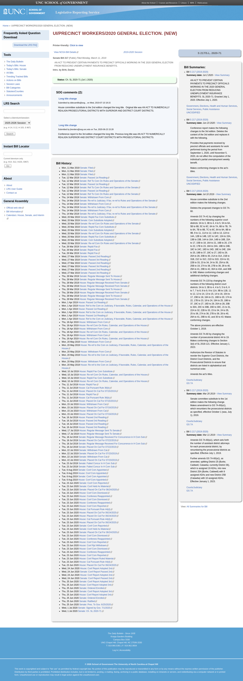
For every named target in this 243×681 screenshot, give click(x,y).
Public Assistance (211, 109)
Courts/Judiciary (194, 380)
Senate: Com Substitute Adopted (97, 220)
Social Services (193, 109)
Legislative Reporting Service (77, 12)
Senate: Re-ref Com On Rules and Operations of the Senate (110, 223)
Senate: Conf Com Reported (94, 483)
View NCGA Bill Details (66, 52)
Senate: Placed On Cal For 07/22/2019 (98, 440)
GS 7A (189, 383)
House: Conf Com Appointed (93, 473)
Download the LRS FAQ (25, 45)
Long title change (68, 98)
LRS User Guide (14, 189)
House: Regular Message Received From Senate (104, 282)
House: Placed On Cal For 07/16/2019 (98, 407)
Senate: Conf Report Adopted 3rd (96, 581)
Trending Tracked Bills (17, 76)
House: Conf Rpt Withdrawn (94, 545)
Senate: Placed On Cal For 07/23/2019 (99, 453)
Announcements (14, 95)
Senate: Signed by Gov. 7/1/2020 (95, 608)
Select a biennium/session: (17, 118)
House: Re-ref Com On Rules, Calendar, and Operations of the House (114, 325)
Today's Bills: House (16, 65)
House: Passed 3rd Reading (93, 420)
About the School (148, 3)
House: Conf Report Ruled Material (97, 558)
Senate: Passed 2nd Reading (95, 256)
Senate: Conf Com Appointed (93, 470)
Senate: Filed (87, 168)
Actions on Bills (13, 80)
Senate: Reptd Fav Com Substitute (98, 217)
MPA (192, 3)
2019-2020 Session (132, 52)
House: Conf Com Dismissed (94, 493)
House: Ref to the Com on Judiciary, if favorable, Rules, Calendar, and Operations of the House (125, 305)
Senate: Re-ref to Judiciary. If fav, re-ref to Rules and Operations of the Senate (118, 200)
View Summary (222, 75)
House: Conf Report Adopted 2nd (97, 568)
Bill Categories (13, 87)
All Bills (9, 73)
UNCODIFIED (193, 112)
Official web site (15, 208)
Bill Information (14, 211)
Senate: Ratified (88, 601)
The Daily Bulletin (14, 61)
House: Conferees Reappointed (95, 496)
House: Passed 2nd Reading (94, 417)
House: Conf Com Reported (93, 506)
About (9, 185)
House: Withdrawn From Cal (94, 404)
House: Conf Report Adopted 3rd (96, 585)
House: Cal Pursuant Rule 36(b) (95, 388)
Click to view (76, 45)
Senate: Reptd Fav (90, 246)
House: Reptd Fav (88, 384)
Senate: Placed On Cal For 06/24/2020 (99, 489)
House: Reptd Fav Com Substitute (97, 371)
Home (6, 25)
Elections (204, 106)
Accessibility (125, 650)
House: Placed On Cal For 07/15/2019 (98, 391)
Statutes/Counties (15, 91)
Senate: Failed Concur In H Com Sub (98, 463)
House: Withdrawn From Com (94, 322)
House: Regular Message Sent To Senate (100, 430)
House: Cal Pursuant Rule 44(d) (95, 509)
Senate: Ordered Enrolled (92, 588)
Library (184, 3)
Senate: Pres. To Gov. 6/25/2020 (96, 604)
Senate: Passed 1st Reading (94, 177)
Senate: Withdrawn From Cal (94, 450)
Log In (115, 650)
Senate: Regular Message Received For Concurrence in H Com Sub (113, 437)
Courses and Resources (168, 3)
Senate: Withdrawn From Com (95, 197)
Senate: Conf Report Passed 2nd (97, 571)
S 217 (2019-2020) (199, 72)
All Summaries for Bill (197, 506)
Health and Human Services (223, 106)
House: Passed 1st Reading (93, 302)
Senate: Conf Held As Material (95, 486)
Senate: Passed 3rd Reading (95, 259)
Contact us (11, 193)
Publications (202, 3)
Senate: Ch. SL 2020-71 (91, 611)
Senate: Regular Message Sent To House (101, 276)
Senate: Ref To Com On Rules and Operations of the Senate (110, 181)
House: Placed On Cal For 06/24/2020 (98, 512)
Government (192, 106)
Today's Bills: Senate (16, 69)
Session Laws (13, 84)
